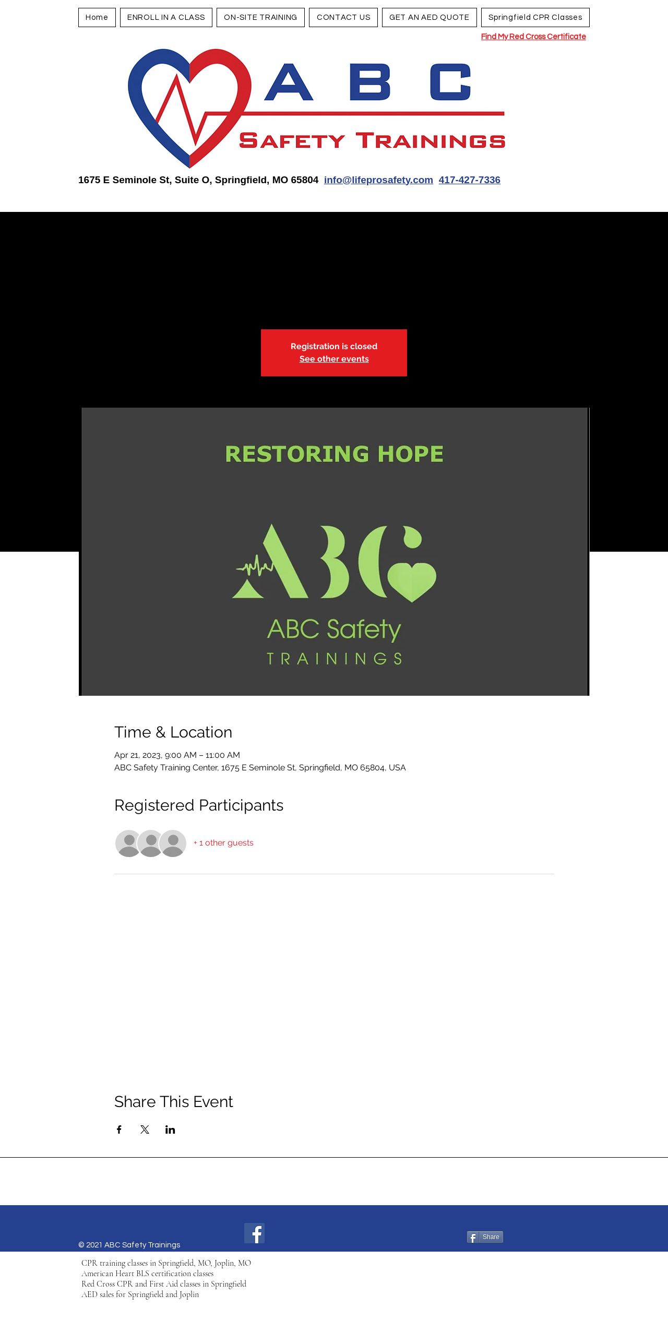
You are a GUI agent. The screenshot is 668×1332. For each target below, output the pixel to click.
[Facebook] (254, 1233)
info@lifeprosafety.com (378, 179)
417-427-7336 (469, 179)
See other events (334, 359)
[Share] (485, 1237)
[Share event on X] (145, 1129)
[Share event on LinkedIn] (170, 1129)
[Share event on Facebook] (119, 1129)
